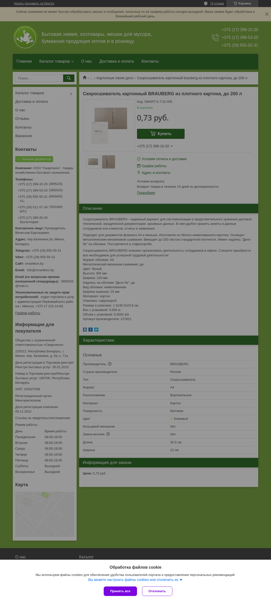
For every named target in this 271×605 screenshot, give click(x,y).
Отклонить (157, 591)
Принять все (120, 591)
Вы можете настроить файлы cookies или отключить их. (133, 580)
